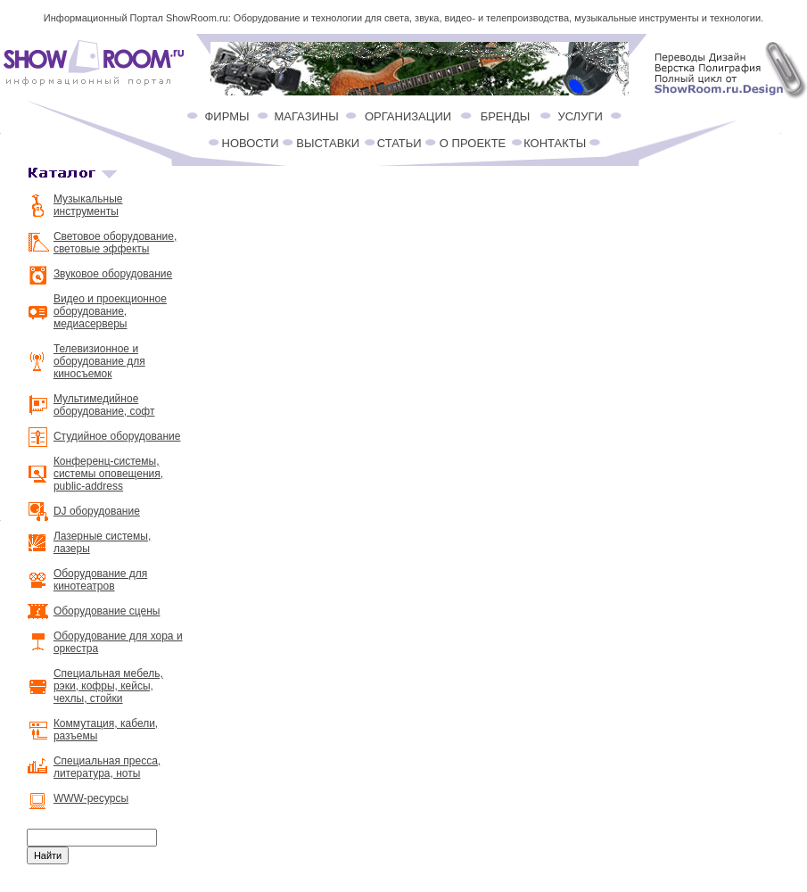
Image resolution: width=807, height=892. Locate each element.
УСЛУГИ (579, 116)
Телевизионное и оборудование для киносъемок (99, 361)
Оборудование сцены (107, 611)
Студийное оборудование (117, 436)
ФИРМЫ (226, 116)
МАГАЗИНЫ (306, 116)
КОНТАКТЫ (554, 143)
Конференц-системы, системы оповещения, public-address (108, 473)
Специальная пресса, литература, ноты (107, 767)
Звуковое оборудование (113, 274)
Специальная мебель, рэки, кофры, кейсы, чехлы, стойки (108, 686)
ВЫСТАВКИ (327, 143)
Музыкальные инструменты (88, 205)
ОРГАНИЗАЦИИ (408, 116)
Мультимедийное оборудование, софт (104, 404)
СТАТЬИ (399, 143)
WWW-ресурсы (91, 798)
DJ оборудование (97, 511)
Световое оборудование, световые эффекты (115, 242)
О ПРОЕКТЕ (473, 143)
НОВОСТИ (250, 143)
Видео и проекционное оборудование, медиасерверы (110, 311)
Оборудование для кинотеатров (100, 579)
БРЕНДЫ (506, 116)
